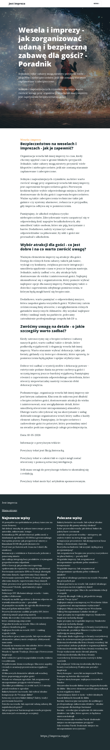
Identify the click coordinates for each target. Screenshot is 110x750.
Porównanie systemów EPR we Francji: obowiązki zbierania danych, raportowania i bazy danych (26, 573)
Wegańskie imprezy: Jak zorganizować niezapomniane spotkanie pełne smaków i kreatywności (77, 562)
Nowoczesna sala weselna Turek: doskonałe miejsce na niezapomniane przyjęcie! (78, 721)
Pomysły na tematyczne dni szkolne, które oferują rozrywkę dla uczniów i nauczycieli (26, 647)
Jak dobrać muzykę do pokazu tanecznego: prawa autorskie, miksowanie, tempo (26, 530)
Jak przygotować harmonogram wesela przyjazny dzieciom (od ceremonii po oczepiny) (26, 711)
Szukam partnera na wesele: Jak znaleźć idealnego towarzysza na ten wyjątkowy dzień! (81, 585)
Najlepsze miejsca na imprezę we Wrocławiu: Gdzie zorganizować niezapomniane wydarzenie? (82, 604)
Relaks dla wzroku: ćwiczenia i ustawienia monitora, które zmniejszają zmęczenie (27, 619)
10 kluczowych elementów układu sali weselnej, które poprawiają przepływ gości (25, 675)
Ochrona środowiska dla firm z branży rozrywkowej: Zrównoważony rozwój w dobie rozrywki (79, 657)
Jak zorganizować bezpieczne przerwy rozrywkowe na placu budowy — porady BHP (82, 554)
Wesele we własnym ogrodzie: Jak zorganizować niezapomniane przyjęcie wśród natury (26, 681)
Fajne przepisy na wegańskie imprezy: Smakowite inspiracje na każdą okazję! (81, 616)
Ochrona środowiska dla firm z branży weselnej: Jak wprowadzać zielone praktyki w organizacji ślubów (82, 644)
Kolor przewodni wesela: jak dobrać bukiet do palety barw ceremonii (79, 530)
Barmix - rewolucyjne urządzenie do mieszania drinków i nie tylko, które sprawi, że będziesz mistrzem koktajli (80, 713)
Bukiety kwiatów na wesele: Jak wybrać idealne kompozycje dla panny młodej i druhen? (79, 524)
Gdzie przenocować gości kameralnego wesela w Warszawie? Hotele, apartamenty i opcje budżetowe (26, 587)
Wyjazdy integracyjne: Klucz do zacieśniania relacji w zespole (82, 591)
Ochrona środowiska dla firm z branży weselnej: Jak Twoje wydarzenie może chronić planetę (82, 650)
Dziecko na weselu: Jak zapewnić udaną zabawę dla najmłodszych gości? (27, 705)
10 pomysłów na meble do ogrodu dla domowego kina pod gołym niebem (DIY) (26, 607)
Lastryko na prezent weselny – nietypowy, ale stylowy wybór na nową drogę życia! (79, 536)
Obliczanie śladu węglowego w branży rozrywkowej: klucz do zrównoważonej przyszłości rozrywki (82, 638)
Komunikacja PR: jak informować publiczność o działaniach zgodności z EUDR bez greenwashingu (26, 536)
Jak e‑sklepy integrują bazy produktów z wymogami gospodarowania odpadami (27, 561)
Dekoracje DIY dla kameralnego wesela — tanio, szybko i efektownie (25, 594)
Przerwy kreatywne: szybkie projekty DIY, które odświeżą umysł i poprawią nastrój (25, 613)
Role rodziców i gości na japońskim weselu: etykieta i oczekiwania (27, 659)
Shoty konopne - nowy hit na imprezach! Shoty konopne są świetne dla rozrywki (80, 675)
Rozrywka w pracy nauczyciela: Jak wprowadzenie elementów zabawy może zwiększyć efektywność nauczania (26, 639)
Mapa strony (9, 510)
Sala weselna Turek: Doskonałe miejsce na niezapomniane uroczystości (77, 727)
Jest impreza (17, 3)
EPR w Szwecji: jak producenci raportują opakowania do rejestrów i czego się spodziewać (26, 567)
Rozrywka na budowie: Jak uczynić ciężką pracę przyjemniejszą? (80, 548)
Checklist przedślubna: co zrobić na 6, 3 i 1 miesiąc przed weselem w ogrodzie (26, 687)
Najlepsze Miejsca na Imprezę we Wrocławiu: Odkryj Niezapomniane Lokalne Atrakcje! (79, 610)
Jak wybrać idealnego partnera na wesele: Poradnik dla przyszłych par (82, 579)
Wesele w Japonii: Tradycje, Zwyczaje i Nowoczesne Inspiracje (27, 653)
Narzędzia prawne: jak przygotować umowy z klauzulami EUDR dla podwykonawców (24, 542)
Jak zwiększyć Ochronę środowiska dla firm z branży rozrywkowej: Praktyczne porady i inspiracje (79, 667)
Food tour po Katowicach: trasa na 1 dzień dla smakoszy (24, 548)
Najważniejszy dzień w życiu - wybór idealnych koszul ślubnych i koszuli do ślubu (80, 696)
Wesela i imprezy (30, 139)
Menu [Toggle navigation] (96, 3)
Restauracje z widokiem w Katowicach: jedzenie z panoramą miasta (26, 554)
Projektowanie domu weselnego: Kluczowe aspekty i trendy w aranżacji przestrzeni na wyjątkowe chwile (27, 667)
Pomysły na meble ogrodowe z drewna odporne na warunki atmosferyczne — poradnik (27, 601)
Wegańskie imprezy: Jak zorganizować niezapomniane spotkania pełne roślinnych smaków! (78, 571)
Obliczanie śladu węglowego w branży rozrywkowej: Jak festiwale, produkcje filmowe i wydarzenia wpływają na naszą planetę (82, 630)
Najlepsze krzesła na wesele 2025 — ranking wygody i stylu (23, 631)
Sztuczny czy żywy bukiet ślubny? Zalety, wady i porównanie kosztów (25, 699)
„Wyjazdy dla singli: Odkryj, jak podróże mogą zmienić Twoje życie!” (79, 598)
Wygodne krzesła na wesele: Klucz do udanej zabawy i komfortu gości (24, 625)
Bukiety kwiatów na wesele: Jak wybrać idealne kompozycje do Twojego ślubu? (24, 693)
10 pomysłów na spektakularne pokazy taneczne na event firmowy (27, 524)
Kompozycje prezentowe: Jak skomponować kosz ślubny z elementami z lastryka (81, 542)
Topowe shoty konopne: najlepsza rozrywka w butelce (80, 681)
